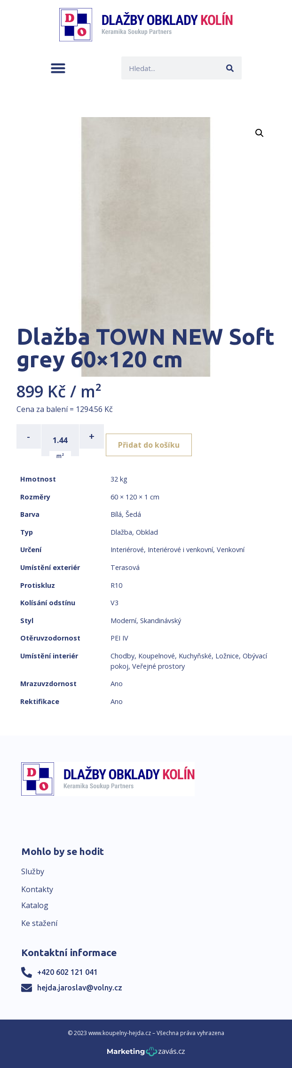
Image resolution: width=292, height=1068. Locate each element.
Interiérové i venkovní (180, 549)
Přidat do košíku (149, 445)
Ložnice (227, 655)
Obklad (147, 532)
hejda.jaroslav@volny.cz (79, 987)
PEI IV (119, 637)
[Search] (230, 67)
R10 (116, 585)
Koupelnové (156, 655)
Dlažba (121, 532)
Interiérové (127, 549)
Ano (116, 683)
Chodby (122, 655)
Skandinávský (160, 620)
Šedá (133, 514)
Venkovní (231, 549)
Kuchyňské (195, 655)
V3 (114, 602)
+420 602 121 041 (67, 972)
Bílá (116, 514)
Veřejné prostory (158, 666)
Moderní (123, 620)
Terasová (125, 567)
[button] (58, 68)
